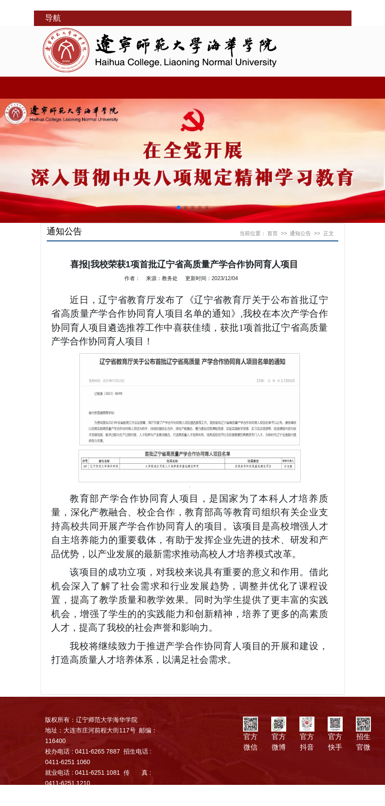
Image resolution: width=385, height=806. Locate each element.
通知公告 (300, 233)
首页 (272, 233)
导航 (53, 18)
